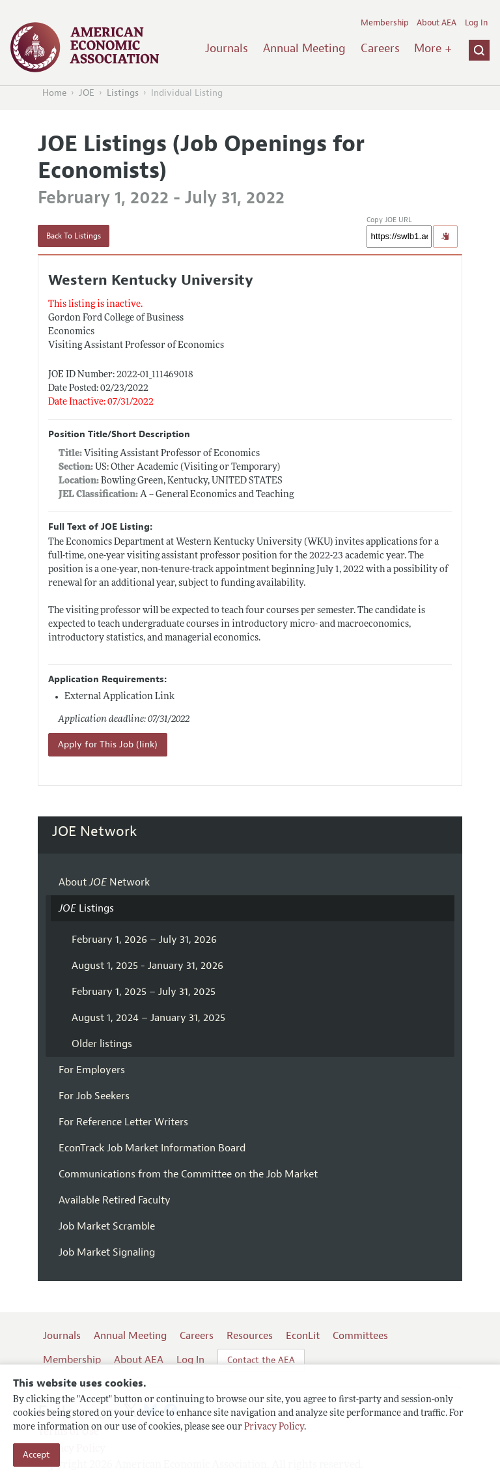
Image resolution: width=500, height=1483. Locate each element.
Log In (476, 23)
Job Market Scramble (107, 1226)
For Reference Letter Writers (123, 1122)
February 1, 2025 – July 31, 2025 (143, 991)
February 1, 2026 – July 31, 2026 (144, 939)
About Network (104, 882)
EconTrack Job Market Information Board (152, 1148)
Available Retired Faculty (115, 1200)
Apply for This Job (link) (108, 744)
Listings (123, 92)
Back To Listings (73, 236)
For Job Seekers (94, 1095)
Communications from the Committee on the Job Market (188, 1174)
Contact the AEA (261, 1360)
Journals (226, 48)
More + (433, 48)
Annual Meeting (304, 48)
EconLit (303, 1335)
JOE (86, 92)
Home (54, 92)
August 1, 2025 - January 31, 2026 (147, 965)
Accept (36, 1454)
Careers (380, 48)
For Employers (92, 1069)
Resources (250, 1335)
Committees (360, 1335)
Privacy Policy (274, 1427)
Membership (385, 23)
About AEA (436, 23)
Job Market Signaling (107, 1252)
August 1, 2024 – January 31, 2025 (148, 1017)
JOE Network (94, 831)
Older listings (102, 1043)
